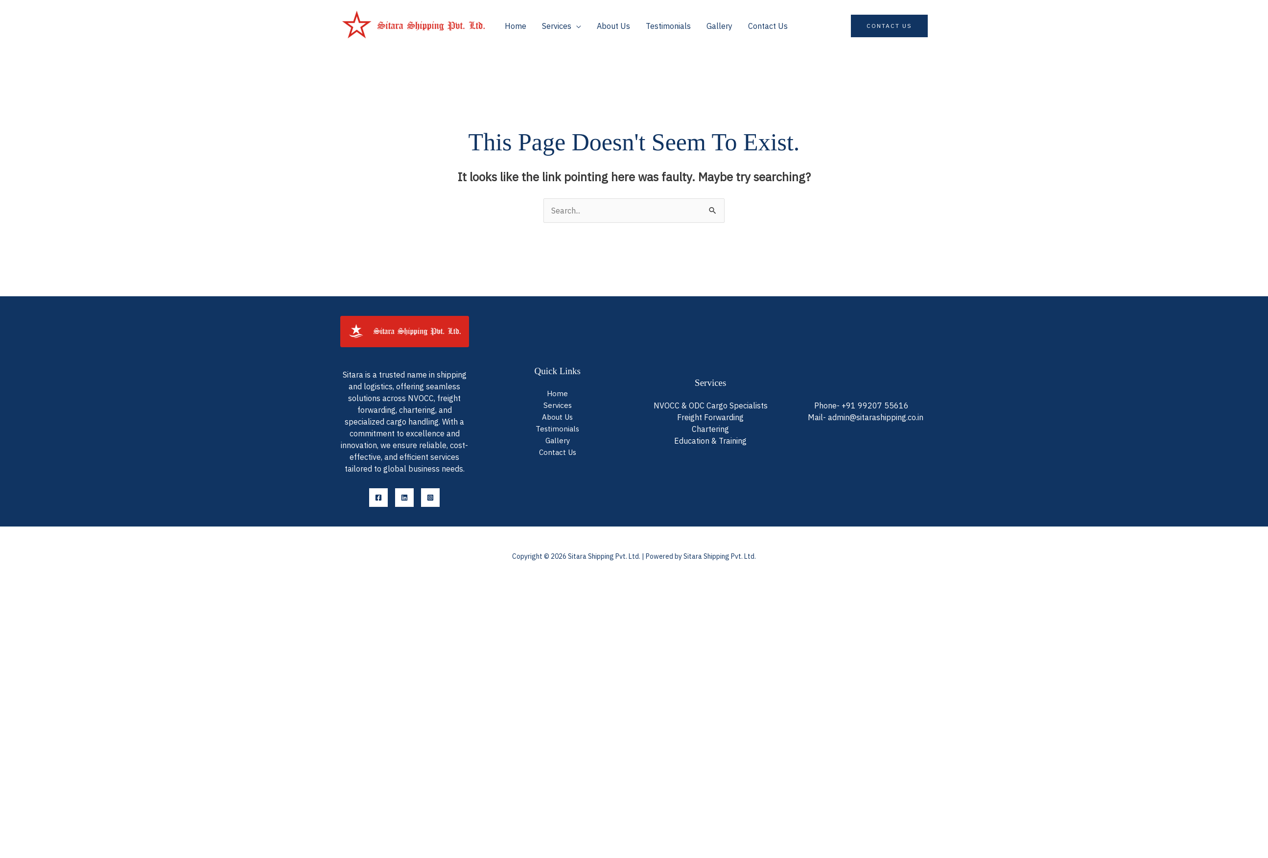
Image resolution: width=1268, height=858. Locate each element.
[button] (889, 26)
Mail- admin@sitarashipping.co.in (865, 417)
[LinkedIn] (404, 497)
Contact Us (768, 26)
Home (515, 26)
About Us (613, 26)
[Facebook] (378, 497)
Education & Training (710, 441)
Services (556, 26)
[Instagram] (430, 497)
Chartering (710, 429)
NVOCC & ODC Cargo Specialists (711, 404)
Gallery (719, 26)
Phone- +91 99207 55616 (861, 405)
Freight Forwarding (710, 417)
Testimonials (668, 26)
